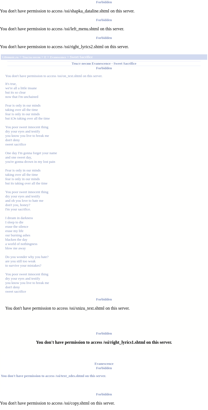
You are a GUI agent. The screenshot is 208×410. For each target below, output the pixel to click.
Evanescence (101, 63)
